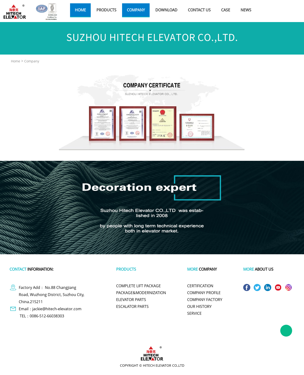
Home (15, 61)
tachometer (130, 337)
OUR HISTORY (199, 306)
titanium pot (205, 337)
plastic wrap (110, 337)
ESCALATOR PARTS (132, 306)
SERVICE (194, 313)
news (246, 10)
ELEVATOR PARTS (131, 299)
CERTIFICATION (200, 285)
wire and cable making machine (239, 337)
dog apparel (52, 337)
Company (31, 61)
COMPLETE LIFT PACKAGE (138, 285)
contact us (199, 10)
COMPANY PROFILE (204, 292)
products (106, 10)
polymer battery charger (81, 337)
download (166, 10)
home (80, 10)
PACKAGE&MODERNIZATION (141, 292)
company (136, 10)
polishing (187, 337)
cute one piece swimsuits (159, 337)
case (225, 10)
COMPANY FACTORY (204, 299)
